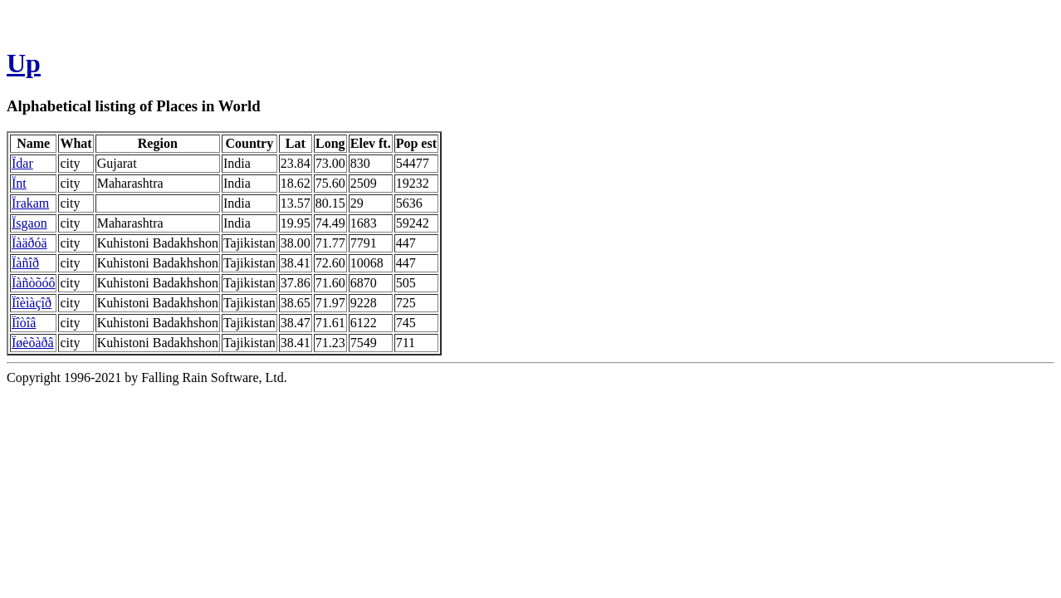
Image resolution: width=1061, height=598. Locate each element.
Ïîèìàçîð (31, 303)
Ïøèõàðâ (33, 343)
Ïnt (19, 183)
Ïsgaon (29, 223)
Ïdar (22, 163)
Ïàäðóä (29, 243)
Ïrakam (30, 203)
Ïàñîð (25, 263)
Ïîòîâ (24, 323)
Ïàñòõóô (33, 283)
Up (24, 63)
